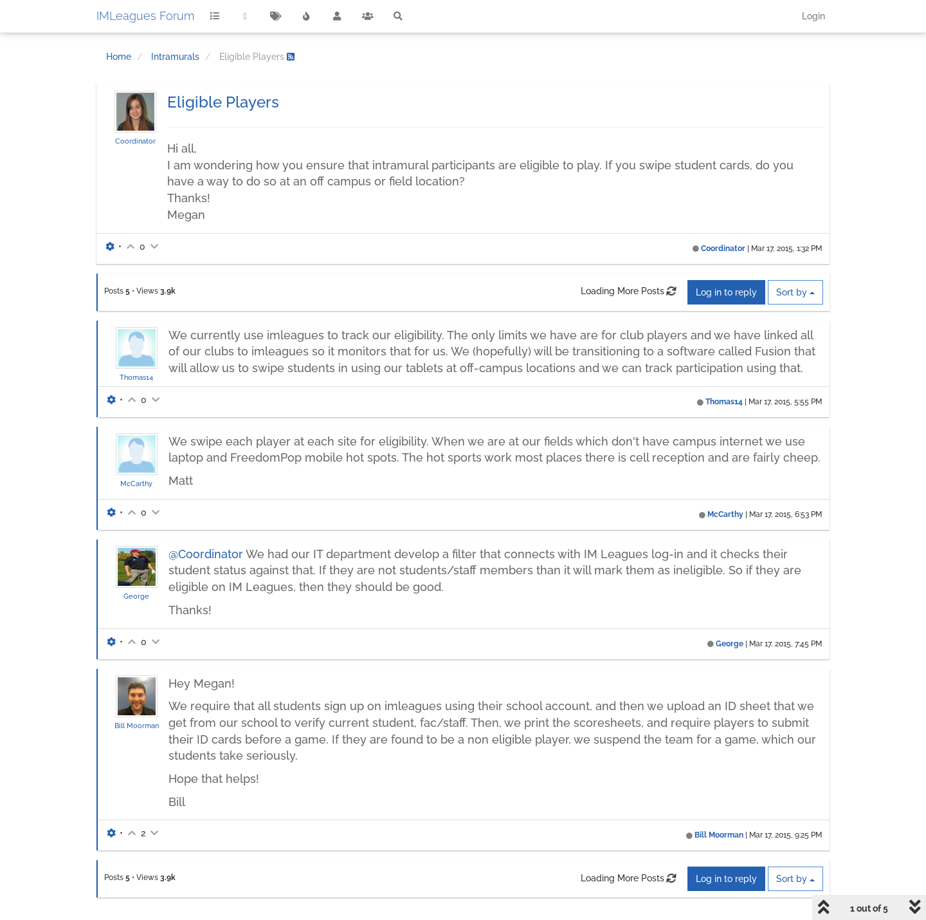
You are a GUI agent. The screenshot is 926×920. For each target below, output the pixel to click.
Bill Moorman (136, 725)
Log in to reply (726, 292)
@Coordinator (205, 554)
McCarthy (136, 483)
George (136, 596)
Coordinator (135, 141)
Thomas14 (136, 377)
